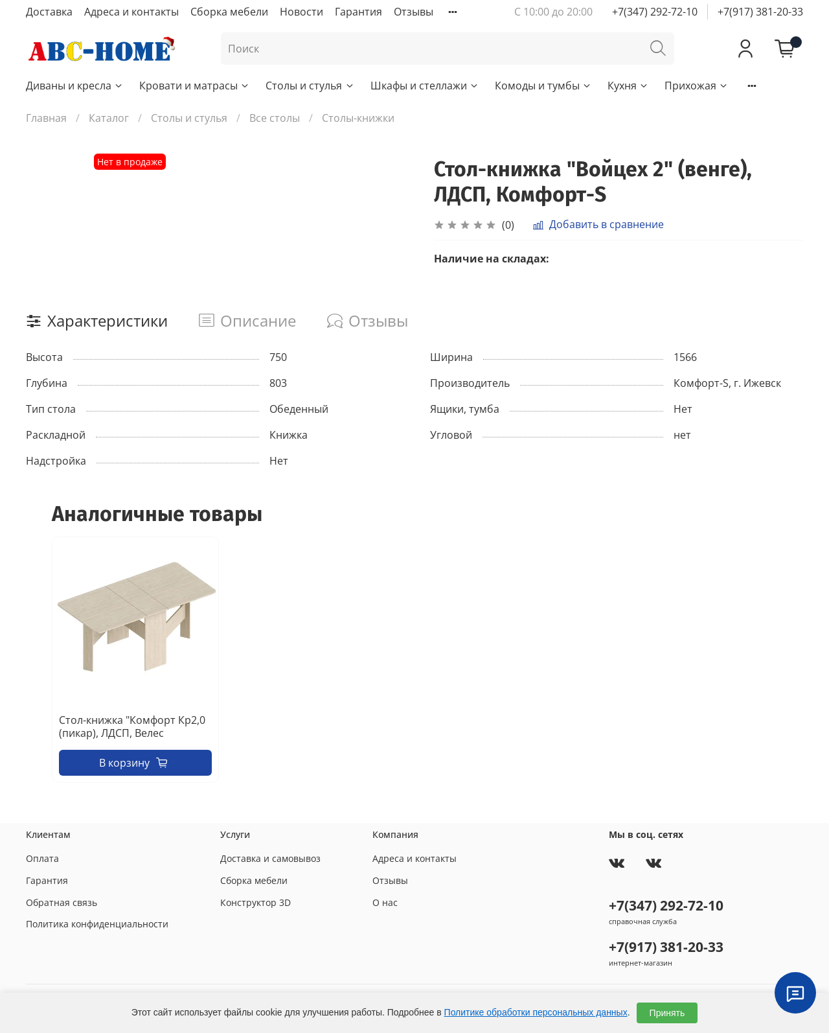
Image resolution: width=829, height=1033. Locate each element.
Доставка (49, 12)
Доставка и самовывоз (270, 858)
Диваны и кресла (75, 85)
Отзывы (413, 12)
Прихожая (696, 85)
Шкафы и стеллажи (424, 85)
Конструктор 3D (255, 902)
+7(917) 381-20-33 (760, 12)
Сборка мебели (229, 12)
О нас (385, 902)
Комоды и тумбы (543, 85)
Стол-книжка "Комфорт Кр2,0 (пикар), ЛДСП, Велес (132, 726)
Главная (46, 118)
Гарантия (358, 12)
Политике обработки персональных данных (536, 1012)
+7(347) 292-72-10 (655, 12)
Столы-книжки (358, 118)
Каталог (109, 118)
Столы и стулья (310, 85)
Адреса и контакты (131, 12)
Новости (301, 12)
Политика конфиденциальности (97, 924)
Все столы (274, 118)
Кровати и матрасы (194, 85)
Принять (667, 1013)
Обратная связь (61, 902)
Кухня (628, 85)
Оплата (42, 858)
